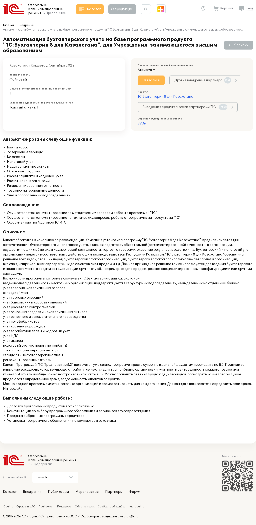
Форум (134, 492)
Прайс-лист (46, 506)
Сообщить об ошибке (111, 506)
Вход (249, 8)
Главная (8, 25)
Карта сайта (136, 506)
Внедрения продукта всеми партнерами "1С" (185, 107)
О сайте (8, 506)
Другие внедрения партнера (202, 80)
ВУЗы (142, 123)
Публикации (58, 492)
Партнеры (114, 492)
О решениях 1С (25, 506)
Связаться (151, 80)
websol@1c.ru (128, 516)
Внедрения (26, 25)
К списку (241, 45)
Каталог (10, 492)
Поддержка (64, 506)
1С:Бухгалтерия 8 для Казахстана (165, 97)
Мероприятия (87, 492)
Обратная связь (85, 506)
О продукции (122, 9)
